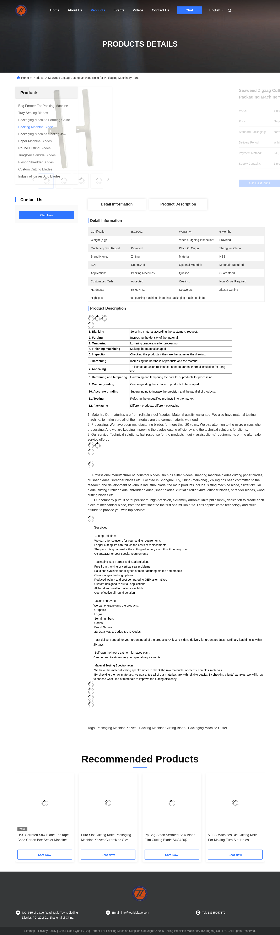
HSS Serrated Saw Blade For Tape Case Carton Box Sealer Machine (43, 837)
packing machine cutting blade (162, 728)
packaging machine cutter (207, 728)
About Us (75, 10)
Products (98, 10)
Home (54, 10)
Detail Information (117, 204)
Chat (189, 10)
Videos (138, 10)
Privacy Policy (47, 931)
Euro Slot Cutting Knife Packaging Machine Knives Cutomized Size (106, 837)
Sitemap (29, 931)
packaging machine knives (116, 728)
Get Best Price (198, 183)
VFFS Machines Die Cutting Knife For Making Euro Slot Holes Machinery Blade (233, 838)
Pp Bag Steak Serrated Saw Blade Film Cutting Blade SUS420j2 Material (170, 838)
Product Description (178, 204)
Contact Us (160, 10)
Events (118, 10)
